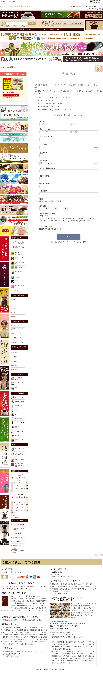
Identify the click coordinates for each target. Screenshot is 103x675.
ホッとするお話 (16, 533)
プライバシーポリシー (59, 593)
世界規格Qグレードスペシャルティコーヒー (18, 247)
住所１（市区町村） (47, 168)
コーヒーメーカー (17, 401)
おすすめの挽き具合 (17, 537)
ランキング (11, 29)
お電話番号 (44, 191)
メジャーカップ (17, 431)
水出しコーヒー (17, 436)
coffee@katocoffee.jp (62, 628)
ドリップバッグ (56, 24)
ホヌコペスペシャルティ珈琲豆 (17, 253)
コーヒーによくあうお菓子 (17, 449)
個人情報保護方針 (47, 229)
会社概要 (75, 6)
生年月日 (42, 206)
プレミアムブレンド (17, 258)
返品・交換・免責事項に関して (62, 577)
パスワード (44, 144)
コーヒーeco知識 (16, 541)
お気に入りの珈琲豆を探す (51, 29)
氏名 (42, 121)
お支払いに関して (58, 572)
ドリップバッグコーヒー (17, 272)
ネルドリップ (16, 406)
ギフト (14, 291)
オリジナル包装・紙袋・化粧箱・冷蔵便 (17, 465)
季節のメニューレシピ (18, 545)
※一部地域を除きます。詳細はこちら (16, 589)
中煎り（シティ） (17, 333)
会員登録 (100, 9)
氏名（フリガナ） (46, 129)
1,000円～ (15, 352)
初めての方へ (98, 6)
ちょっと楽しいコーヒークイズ (18, 528)
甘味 (13, 308)
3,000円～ (15, 361)
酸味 (13, 316)
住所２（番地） (45, 176)
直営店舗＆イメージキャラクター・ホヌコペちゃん (18, 550)
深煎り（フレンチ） (17, 325)
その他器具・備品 (17, 440)
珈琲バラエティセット (17, 388)
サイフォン (16, 410)
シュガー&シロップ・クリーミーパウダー (17, 454)
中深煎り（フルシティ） (17, 329)
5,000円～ (15, 369)
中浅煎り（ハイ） (17, 338)
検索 (32, 23)
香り (13, 300)
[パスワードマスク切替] (96, 147)
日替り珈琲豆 (20, 29)
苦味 (13, 312)
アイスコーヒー (50, 25)
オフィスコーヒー (17, 422)
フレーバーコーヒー (17, 286)
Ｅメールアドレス (46, 137)
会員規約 (44, 226)
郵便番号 (43, 153)
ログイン (91, 9)
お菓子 (65, 24)
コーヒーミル (16, 414)
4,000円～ (15, 365)
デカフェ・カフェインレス (17, 281)
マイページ (36, 29)
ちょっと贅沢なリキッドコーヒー (17, 378)
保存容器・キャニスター (17, 427)
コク (13, 304)
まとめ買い (45, 24)
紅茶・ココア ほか (17, 460)
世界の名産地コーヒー (17, 267)
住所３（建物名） (45, 183)
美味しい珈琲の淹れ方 (18, 524)
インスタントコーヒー (17, 383)
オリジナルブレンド (17, 263)
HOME (3, 67)
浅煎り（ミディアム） (18, 342)
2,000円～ (15, 357)
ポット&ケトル (16, 418)
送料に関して (56, 574)
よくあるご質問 (86, 6)
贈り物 (29, 29)
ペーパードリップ (17, 397)
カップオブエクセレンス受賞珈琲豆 (17, 242)
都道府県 (43, 160)
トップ (4, 29)
